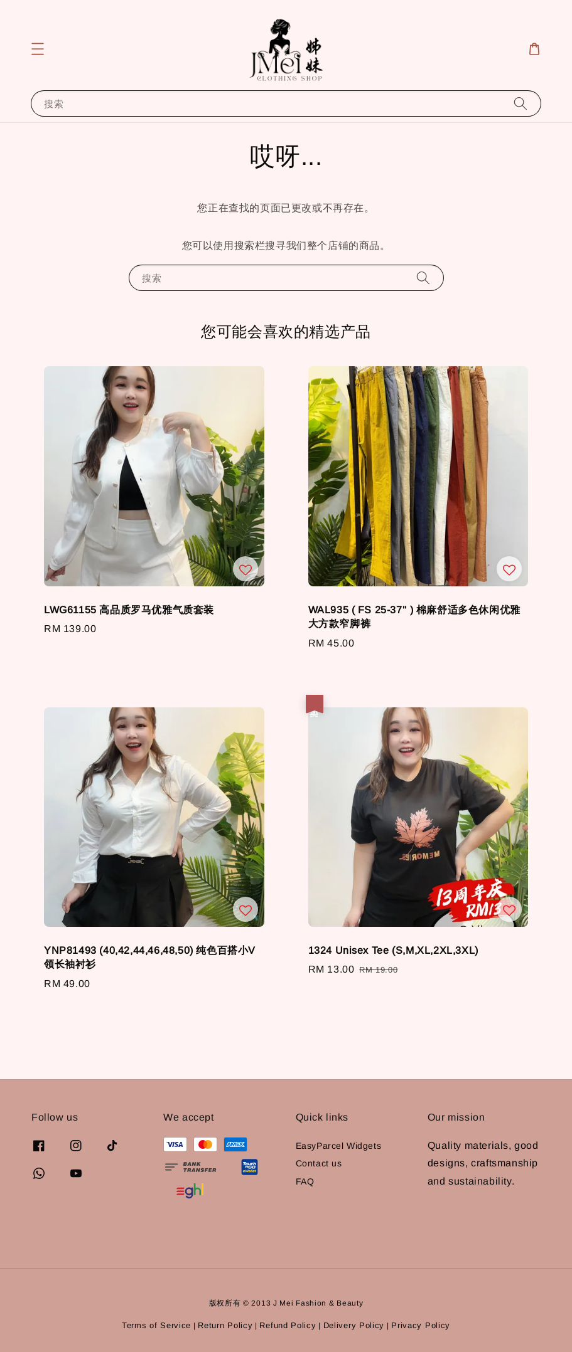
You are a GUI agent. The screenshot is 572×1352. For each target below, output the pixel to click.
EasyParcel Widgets (339, 1146)
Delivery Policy (354, 1325)
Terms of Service (156, 1325)
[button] (37, 49)
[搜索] (520, 103)
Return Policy (225, 1325)
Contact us (319, 1163)
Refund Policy (287, 1325)
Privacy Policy (420, 1325)
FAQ (305, 1181)
